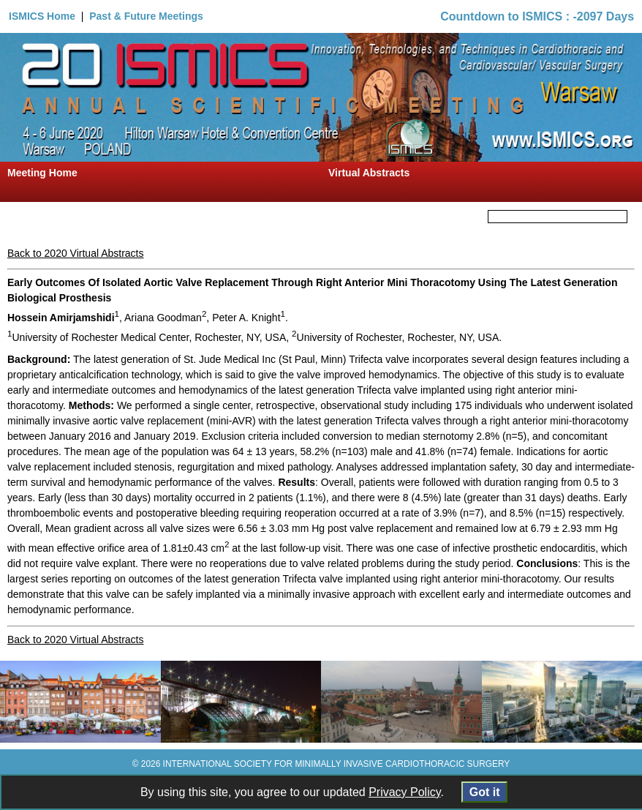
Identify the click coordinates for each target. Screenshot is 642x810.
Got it (484, 792)
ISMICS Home (42, 16)
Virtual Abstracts (368, 173)
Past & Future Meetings (146, 16)
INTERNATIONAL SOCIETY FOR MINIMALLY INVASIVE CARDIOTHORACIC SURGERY (336, 764)
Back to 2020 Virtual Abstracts (75, 253)
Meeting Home (42, 173)
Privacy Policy (404, 792)
